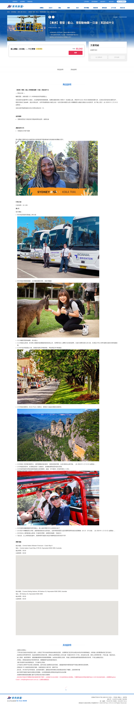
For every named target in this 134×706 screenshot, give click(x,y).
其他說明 (74, 69)
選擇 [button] (75, 52)
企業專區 (22, 1)
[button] (23, 49)
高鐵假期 (95, 6)
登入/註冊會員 (121, 1)
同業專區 (15, 1)
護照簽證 (104, 6)
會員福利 (112, 1)
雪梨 (59, 27)
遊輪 (59, 6)
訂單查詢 (86, 1)
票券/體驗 (86, 6)
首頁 (8, 12)
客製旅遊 (30, 1)
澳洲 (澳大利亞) (22, 12)
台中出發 (113, 6)
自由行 (50, 6)
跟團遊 (41, 6)
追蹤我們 (103, 1)
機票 (68, 6)
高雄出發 (122, 6)
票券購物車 (95, 1)
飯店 (77, 6)
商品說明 (60, 69)
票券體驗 (13, 12)
